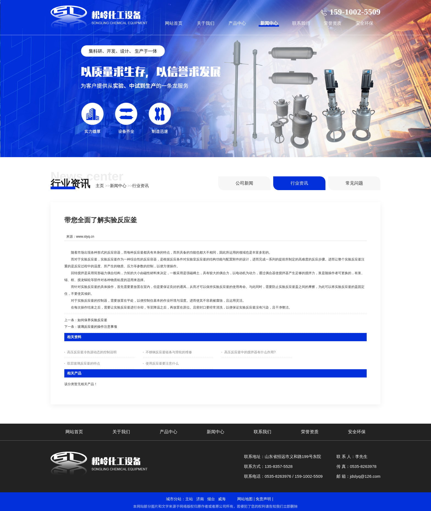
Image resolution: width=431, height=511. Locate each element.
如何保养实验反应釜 (92, 320)
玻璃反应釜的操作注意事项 (97, 327)
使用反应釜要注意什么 (162, 363)
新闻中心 (118, 185)
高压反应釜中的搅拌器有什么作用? (250, 352)
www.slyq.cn (85, 236)
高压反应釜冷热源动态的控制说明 (92, 352)
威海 (222, 499)
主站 (189, 499)
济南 (200, 499)
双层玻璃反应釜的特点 (83, 363)
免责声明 (263, 499)
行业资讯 (140, 185)
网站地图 (245, 499)
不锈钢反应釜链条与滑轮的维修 (169, 352)
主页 (100, 185)
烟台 (211, 499)
